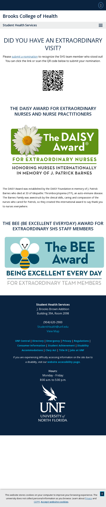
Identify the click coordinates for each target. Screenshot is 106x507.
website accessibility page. (63, 362)
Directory (38, 340)
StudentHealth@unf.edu (52, 327)
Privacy (88, 498)
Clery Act (51, 350)
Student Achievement (61, 345)
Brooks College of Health (30, 16)
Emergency (53, 340)
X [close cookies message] (102, 494)
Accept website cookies (54, 501)
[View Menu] (100, 25)
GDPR (37, 501)
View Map (53, 331)
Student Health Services (20, 25)
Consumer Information (31, 345)
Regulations (81, 340)
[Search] (100, 5)
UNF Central (22, 340)
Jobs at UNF (77, 350)
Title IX (63, 350)
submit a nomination (25, 56)
